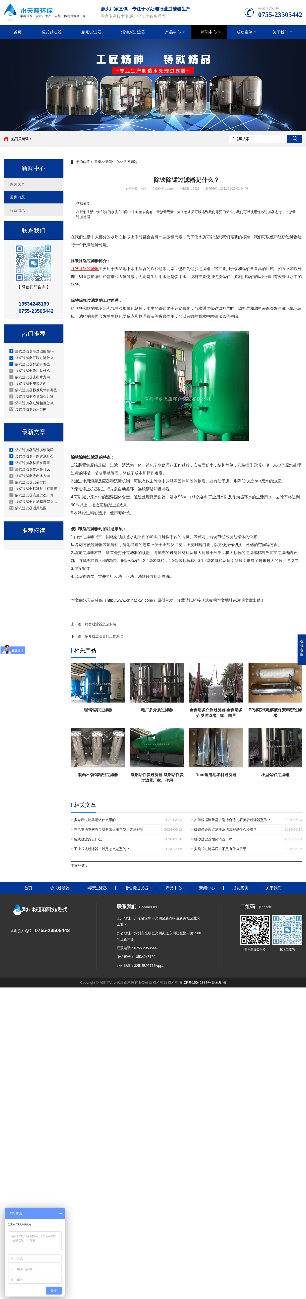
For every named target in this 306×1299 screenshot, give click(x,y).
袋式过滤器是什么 (88, 839)
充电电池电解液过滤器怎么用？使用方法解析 (109, 829)
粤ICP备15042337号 (195, 982)
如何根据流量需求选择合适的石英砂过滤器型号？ (232, 820)
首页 (18, 32)
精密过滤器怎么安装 (100, 624)
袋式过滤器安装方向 (28, 384)
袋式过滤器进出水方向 (29, 377)
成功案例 (245, 32)
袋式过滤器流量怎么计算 (31, 396)
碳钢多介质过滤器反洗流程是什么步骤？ (225, 829)
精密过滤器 (91, 32)
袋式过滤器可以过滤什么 (31, 358)
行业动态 (17, 210)
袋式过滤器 (51, 32)
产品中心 (173, 32)
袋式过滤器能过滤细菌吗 (31, 351)
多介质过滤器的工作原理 (104, 636)
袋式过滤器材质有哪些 (29, 364)
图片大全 (17, 184)
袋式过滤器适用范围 (28, 409)
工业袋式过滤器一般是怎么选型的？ (102, 849)
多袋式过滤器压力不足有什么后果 (220, 849)
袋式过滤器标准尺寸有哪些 (33, 390)
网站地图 (219, 982)
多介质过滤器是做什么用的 (95, 820)
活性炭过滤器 (133, 32)
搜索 (294, 139)
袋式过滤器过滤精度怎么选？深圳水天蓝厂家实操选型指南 (33, 403)
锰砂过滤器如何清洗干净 (213, 839)
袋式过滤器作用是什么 (29, 371)
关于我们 (280, 32)
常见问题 (17, 197)
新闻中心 (209, 32)
